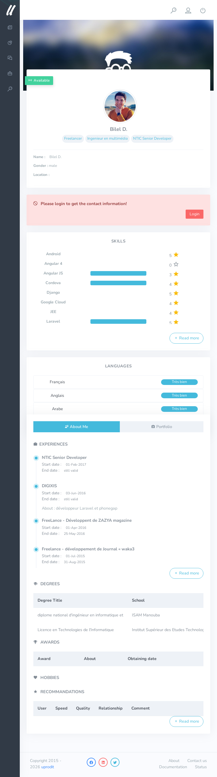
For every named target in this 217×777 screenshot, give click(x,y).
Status (201, 767)
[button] (173, 10)
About (173, 760)
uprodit (47, 767)
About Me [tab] (79, 426)
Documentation (173, 767)
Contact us (197, 760)
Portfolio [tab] (164, 426)
